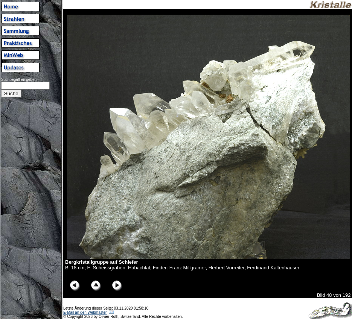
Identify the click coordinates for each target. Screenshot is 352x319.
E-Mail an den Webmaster (85, 312)
